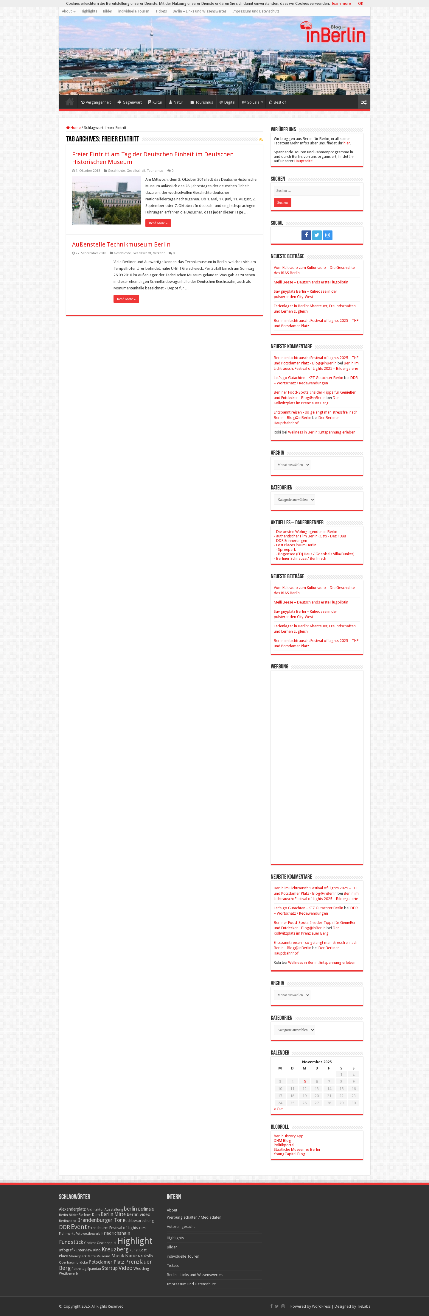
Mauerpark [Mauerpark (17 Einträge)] (78, 1256)
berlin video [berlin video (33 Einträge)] (138, 1214)
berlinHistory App (289, 1136)
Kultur (155, 102)
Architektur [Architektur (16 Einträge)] (95, 1209)
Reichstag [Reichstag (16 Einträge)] (79, 1269)
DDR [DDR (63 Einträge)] (64, 1227)
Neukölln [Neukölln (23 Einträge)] (145, 1256)
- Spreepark (285, 549)
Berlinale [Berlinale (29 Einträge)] (146, 1209)
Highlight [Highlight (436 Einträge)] (135, 1241)
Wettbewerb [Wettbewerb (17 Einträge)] (68, 1273)
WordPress (321, 1306)
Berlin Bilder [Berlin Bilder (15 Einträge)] (68, 1215)
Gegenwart (129, 102)
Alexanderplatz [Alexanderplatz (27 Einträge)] (72, 1209)
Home (69, 101)
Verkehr (159, 253)
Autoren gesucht (181, 1226)
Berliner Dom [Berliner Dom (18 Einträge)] (89, 1215)
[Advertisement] (317, 762)
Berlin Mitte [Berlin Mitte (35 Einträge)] (113, 1214)
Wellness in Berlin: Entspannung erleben (321, 432)
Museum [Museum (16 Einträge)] (103, 1256)
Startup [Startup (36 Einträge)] (110, 1268)
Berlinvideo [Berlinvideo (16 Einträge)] (67, 1221)
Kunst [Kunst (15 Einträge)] (134, 1250)
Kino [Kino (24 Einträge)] (97, 1250)
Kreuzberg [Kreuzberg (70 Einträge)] (115, 1249)
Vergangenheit (96, 102)
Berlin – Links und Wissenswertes (199, 11)
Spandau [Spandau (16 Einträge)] (94, 1269)
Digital (227, 102)
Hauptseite (303, 161)
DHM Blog (282, 1140)
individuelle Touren (133, 11)
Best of (277, 102)
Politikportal (284, 1145)
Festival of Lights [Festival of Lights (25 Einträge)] (123, 1227)
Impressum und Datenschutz (255, 11)
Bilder (107, 11)
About (67, 11)
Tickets (161, 11)
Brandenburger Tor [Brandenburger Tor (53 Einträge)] (99, 1220)
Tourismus (201, 102)
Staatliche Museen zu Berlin (297, 1149)
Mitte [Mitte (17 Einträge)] (92, 1256)
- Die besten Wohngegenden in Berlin (305, 531)
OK (360, 3)
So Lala (250, 102)
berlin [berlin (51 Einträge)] (130, 1209)
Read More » (158, 223)
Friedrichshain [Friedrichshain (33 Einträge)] (115, 1233)
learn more (341, 3)
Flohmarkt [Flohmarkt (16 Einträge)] (67, 1234)
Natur (176, 102)
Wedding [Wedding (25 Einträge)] (141, 1268)
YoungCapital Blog (289, 1154)
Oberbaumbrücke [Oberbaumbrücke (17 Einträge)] (73, 1262)
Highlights (89, 11)
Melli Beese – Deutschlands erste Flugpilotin (311, 282)
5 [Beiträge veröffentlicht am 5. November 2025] (305, 1081)
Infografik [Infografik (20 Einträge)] (67, 1250)
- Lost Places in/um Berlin (295, 545)
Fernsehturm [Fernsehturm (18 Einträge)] (98, 1228)
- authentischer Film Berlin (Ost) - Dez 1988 (310, 536)
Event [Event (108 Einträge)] (79, 1227)
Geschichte (116, 171)
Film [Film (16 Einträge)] (142, 1228)
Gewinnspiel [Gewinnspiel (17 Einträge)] (106, 1243)
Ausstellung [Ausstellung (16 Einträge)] (114, 1209)
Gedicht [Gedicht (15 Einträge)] (90, 1243)
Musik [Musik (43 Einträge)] (117, 1256)
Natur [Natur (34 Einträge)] (131, 1256)
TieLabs (363, 1306)
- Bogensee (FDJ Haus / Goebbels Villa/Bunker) (314, 554)
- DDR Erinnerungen (290, 540)
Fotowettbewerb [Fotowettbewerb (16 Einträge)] (88, 1234)
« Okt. (279, 1109)
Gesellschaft (136, 171)
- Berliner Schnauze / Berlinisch (300, 558)
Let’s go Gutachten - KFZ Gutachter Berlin (308, 377)
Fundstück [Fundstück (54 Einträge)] (71, 1242)
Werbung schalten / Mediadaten (194, 1217)
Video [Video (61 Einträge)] (126, 1268)
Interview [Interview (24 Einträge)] (84, 1250)
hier (346, 143)
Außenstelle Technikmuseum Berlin (121, 244)
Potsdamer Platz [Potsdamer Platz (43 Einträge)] (106, 1262)
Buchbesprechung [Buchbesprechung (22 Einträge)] (138, 1220)
